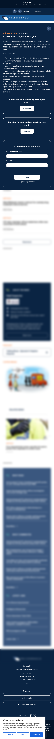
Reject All (23, 734)
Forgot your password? (27, 182)
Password (10, 161)
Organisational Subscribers (27, 669)
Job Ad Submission (27, 680)
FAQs (27, 683)
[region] (22, 728)
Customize (9, 734)
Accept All (36, 734)
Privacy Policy (43, 5)
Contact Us (21, 5)
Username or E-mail (14, 152)
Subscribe (27, 109)
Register (27, 131)
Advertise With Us (11, 5)
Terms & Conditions (32, 5)
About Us (27, 673)
